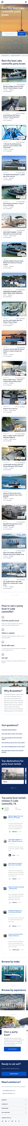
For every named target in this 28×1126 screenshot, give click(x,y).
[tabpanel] (13, 776)
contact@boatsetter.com (8, 1090)
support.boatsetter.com (8, 1093)
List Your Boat (12, 1049)
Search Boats (14, 1073)
